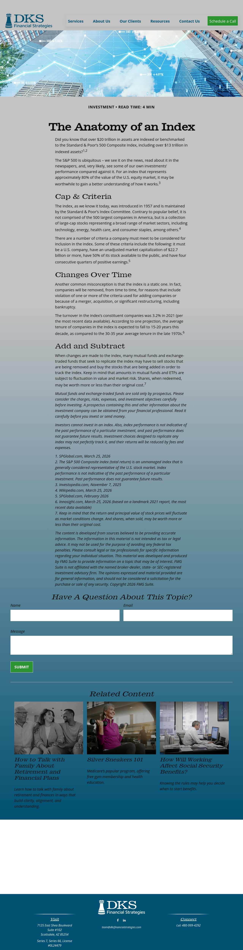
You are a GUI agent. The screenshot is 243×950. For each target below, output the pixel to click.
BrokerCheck (158, 943)
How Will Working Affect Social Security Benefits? (191, 754)
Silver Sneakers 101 (115, 748)
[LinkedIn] (124, 908)
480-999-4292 (191, 914)
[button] (75, 9)
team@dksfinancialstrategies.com (121, 916)
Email (128, 593)
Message (17, 619)
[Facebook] (117, 908)
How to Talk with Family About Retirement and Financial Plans (39, 757)
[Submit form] (21, 655)
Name (15, 593)
